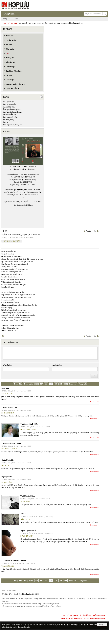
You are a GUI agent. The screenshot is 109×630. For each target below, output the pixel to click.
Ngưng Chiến (6, 477)
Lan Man (5, 388)
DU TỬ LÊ (5, 466)
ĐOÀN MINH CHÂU (28, 430)
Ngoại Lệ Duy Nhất (28, 530)
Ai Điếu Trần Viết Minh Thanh (13, 561)
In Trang (2, 336)
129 (51, 384)
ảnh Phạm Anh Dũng (10, 117)
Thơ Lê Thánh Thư (9, 407)
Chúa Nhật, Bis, (7, 460)
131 (60, 384)
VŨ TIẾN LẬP (6, 394)
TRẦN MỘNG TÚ (7, 566)
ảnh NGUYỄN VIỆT (10, 115)
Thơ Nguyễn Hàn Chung (11, 443)
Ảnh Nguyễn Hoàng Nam (11, 109)
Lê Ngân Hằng (6, 482)
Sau (95, 231)
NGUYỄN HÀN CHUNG (10, 449)
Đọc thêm (93, 402)
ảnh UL (5, 122)
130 (55, 384)
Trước (88, 231)
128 (46, 384)
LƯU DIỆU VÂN (26, 536)
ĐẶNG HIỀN (25, 519)
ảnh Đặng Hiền (8, 102)
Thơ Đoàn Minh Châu (29, 424)
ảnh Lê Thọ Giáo (9, 107)
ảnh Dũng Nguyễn (9, 104)
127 (41, 384)
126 (36, 384)
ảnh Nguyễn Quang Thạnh (12, 112)
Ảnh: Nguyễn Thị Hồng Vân (13, 125)
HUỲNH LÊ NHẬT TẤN (11, 241)
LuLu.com (36, 190)
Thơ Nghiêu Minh (27, 496)
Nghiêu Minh (25, 501)
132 (65, 384)
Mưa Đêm (24, 514)
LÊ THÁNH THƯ (7, 413)
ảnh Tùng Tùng (8, 120)
